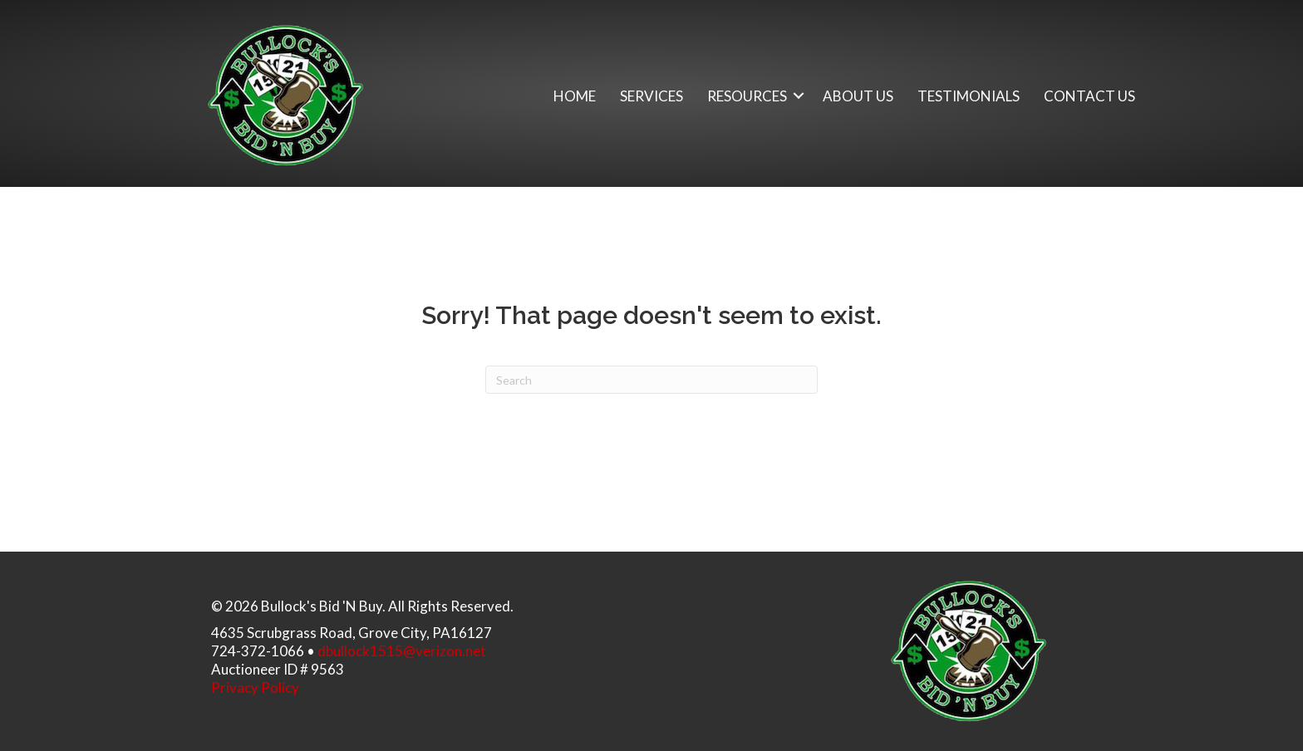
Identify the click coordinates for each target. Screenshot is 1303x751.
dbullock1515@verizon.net (401, 651)
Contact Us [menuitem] (1089, 96)
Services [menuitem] (651, 96)
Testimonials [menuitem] (968, 96)
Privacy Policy (255, 687)
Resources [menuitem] (747, 96)
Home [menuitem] (574, 96)
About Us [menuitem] (858, 96)
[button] (798, 96)
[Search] (651, 380)
